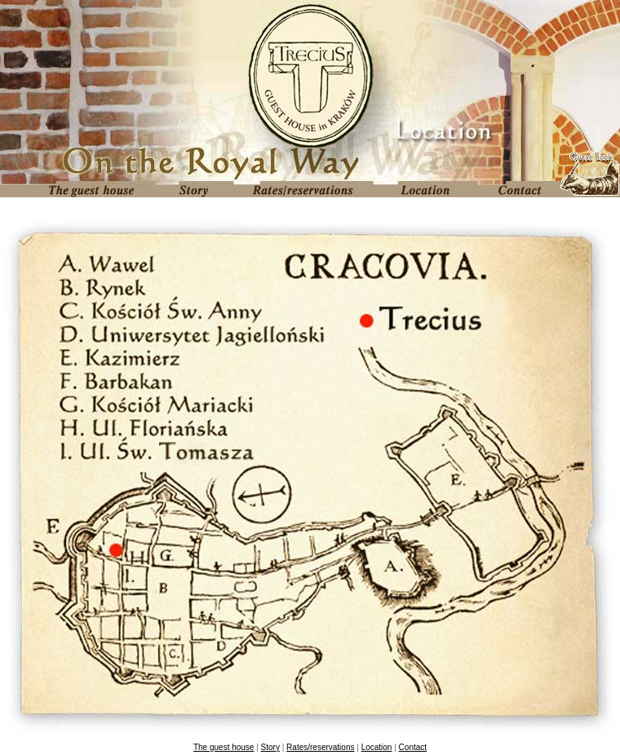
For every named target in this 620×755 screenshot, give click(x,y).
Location (376, 747)
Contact (413, 747)
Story (270, 747)
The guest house (224, 747)
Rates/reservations (320, 747)
